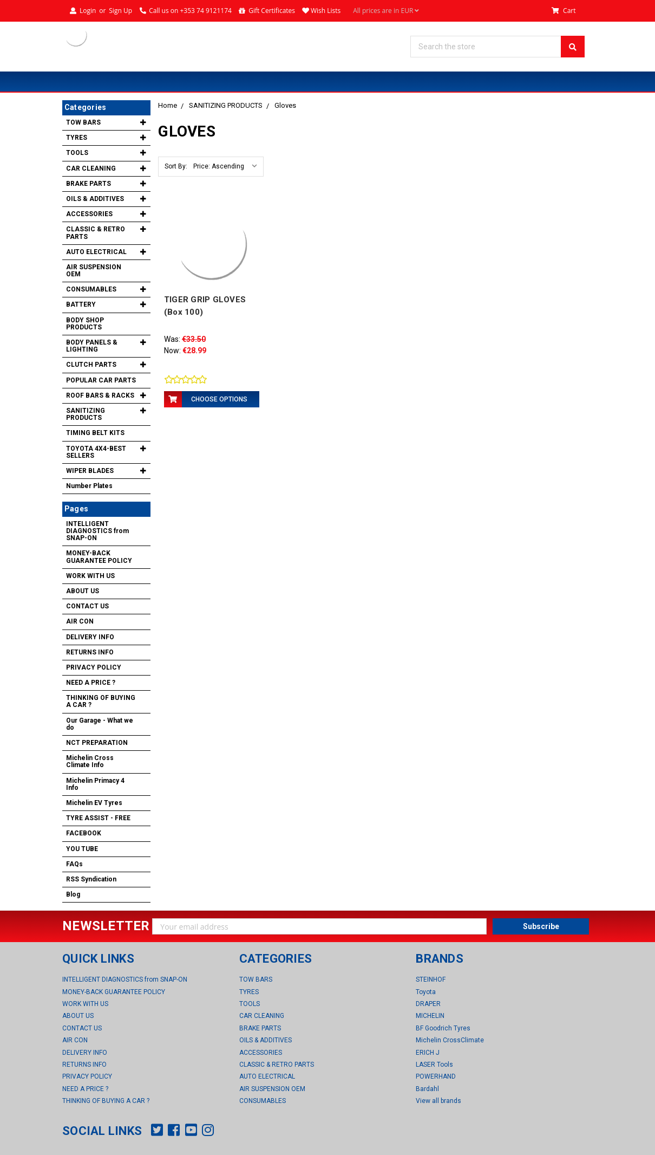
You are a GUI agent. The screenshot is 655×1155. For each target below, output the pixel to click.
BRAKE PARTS (88, 183)
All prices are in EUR (386, 11)
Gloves (285, 105)
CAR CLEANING (91, 168)
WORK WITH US (90, 576)
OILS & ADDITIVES (95, 199)
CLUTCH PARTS (91, 364)
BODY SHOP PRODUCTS (85, 323)
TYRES (76, 137)
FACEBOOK (83, 833)
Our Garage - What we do (99, 724)
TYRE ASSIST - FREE (98, 818)
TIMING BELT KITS (95, 433)
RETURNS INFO (90, 652)
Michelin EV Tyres (94, 803)
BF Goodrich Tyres (443, 1028)
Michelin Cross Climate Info (90, 761)
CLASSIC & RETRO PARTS (95, 232)
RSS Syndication (91, 879)
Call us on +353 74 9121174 (190, 10)
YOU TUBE (82, 849)
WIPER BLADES (90, 471)
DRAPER (428, 1004)
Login (88, 10)
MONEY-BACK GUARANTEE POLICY (99, 556)
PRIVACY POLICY (93, 667)
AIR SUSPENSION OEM (93, 270)
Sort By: (176, 166)
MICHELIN (430, 1016)
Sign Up (120, 10)
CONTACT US (87, 606)
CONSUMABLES (91, 289)
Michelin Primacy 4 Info (95, 784)
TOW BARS (83, 122)
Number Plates (89, 486)
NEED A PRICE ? (90, 682)
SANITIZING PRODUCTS (226, 105)
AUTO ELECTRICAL (96, 252)
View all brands (438, 1101)
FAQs (74, 864)
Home (167, 105)
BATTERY (81, 304)
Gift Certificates (271, 10)
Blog (73, 894)
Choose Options (219, 399)
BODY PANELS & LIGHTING (91, 346)
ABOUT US (82, 591)
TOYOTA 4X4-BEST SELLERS (96, 452)
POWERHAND (436, 1076)
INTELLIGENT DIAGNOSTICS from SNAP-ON (97, 531)
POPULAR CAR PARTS (101, 380)
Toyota (426, 992)
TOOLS (77, 153)
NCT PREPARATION (97, 743)
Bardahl (427, 1089)
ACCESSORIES (89, 214)
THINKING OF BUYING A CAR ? (100, 701)
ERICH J (428, 1052)
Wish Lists (325, 10)
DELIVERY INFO (90, 637)
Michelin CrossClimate (450, 1040)
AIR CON (80, 621)
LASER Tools (434, 1064)
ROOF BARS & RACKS (100, 395)
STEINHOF (431, 979)
